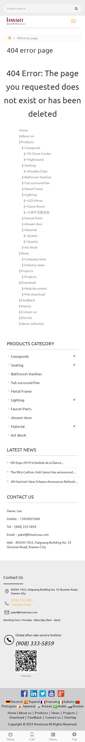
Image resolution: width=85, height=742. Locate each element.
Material (31, 230)
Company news (35, 259)
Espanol (32, 701)
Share (10, 736)
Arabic (60, 706)
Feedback (28, 300)
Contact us (28, 312)
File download (35, 294)
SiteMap (70, 717)
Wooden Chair (37, 171)
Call (32, 736)
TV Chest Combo (39, 153)
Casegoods (32, 148)
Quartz (32, 236)
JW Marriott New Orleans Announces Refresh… (44, 481)
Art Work (31, 247)
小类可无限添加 (38, 212)
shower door (33, 224)
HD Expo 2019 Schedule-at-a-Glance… (37, 462)
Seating (30, 165)
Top (74, 736)
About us (27, 136)
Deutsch (15, 701)
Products (27, 142)
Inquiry (26, 306)
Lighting (31, 194)
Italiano (66, 701)
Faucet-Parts (34, 218)
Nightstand (35, 159)
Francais (49, 701)
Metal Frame (34, 189)
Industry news (35, 265)
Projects (27, 271)
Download (28, 282)
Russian (76, 706)
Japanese (26, 706)
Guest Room (36, 206)
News (25, 253)
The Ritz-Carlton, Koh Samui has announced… (43, 472)
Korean (44, 706)
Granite (32, 241)
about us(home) (32, 323)
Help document (36, 288)
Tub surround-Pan (37, 183)
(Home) (26, 318)
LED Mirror (35, 200)
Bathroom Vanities (38, 177)
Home (23, 130)
